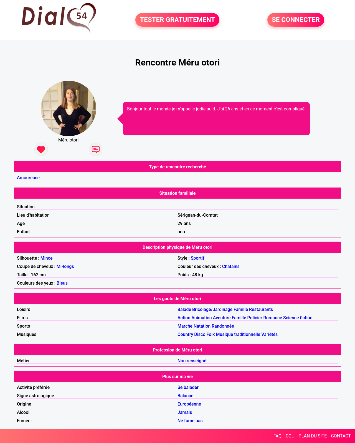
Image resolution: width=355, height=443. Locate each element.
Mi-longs (65, 266)
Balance (185, 395)
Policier (254, 317)
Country (185, 334)
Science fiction (298, 317)
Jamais (185, 412)
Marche (185, 326)
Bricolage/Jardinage (212, 309)
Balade (184, 309)
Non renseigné (192, 360)
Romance (272, 317)
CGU (290, 436)
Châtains (231, 266)
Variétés (269, 334)
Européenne (189, 404)
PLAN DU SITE (313, 436)
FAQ (277, 436)
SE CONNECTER (296, 20)
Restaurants (261, 309)
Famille (241, 309)
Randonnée (223, 326)
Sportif (197, 258)
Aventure (222, 317)
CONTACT (341, 436)
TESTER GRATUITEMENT (177, 20)
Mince (46, 258)
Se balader (188, 387)
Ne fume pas (190, 420)
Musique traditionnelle (238, 334)
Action (184, 317)
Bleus (62, 283)
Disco (199, 334)
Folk (210, 334)
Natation (202, 326)
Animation (201, 317)
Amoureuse (28, 177)
